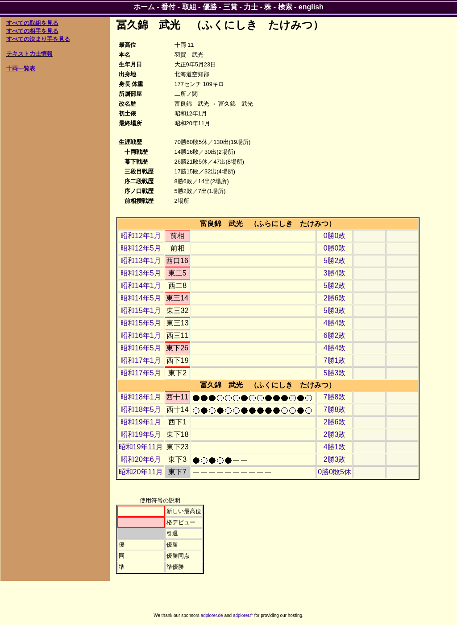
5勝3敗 (335, 310)
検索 (285, 7)
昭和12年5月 (140, 248)
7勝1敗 (335, 360)
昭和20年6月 (140, 459)
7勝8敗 (335, 397)
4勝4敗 (335, 323)
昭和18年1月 (140, 397)
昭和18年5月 (140, 409)
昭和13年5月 (140, 273)
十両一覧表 (20, 68)
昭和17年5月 (140, 373)
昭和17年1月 (140, 360)
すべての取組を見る (32, 23)
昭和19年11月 (141, 447)
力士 (251, 7)
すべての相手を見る (32, 31)
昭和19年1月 (140, 422)
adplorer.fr (243, 615)
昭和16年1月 (140, 335)
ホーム (144, 7)
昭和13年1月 (140, 260)
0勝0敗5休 (334, 472)
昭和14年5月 (140, 298)
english (311, 7)
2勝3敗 (335, 434)
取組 (189, 7)
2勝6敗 (335, 298)
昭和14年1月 (140, 285)
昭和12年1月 (140, 235)
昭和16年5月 (140, 348)
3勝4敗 (335, 273)
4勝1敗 (335, 447)
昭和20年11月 (141, 472)
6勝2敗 (335, 335)
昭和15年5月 (140, 323)
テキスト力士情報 (29, 53)
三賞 (230, 7)
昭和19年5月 (140, 434)
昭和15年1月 (140, 310)
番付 (168, 7)
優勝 (210, 7)
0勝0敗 (335, 235)
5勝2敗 (335, 260)
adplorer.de (212, 615)
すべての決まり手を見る (38, 39)
